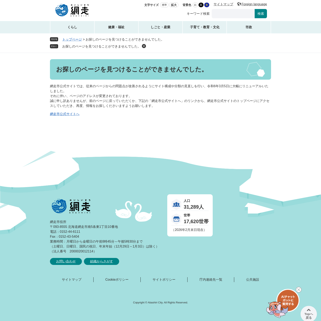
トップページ (72, 39)
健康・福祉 (116, 27)
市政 (248, 27)
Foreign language (254, 4)
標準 (164, 4)
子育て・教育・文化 (204, 27)
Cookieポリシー (117, 279)
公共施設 (252, 279)
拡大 (174, 5)
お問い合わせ (66, 261)
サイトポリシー (164, 279)
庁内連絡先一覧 (210, 279)
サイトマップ (223, 4)
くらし (72, 27)
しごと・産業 (160, 27)
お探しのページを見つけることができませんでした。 (101, 46)
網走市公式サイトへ (64, 114)
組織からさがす (101, 261)
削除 (144, 46)
